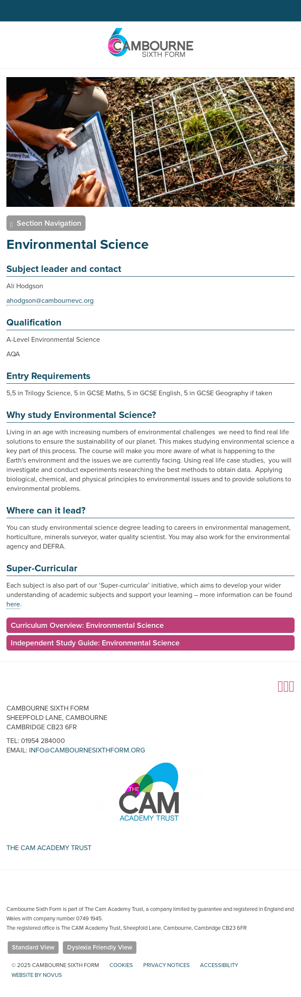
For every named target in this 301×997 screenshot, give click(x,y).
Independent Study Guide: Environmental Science (95, 643)
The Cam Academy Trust (48, 848)
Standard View (33, 947)
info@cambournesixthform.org (87, 750)
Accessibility (219, 965)
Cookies (121, 965)
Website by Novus (37, 975)
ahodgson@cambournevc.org (50, 300)
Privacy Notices (166, 965)
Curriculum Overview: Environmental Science (87, 625)
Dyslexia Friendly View (99, 947)
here (13, 604)
